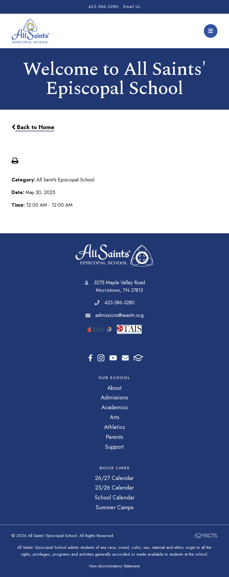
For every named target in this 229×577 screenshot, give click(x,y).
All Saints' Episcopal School (114, 256)
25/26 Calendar (114, 488)
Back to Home (33, 127)
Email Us (132, 7)
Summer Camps (114, 507)
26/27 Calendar (114, 478)
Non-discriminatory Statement (114, 566)
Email (125, 357)
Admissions (114, 397)
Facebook (90, 357)
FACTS (138, 357)
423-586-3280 (103, 7)
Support (114, 447)
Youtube (113, 357)
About (114, 388)
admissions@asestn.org (119, 315)
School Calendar (114, 497)
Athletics (114, 427)
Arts (114, 417)
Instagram (101, 357)
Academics (114, 407)
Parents (114, 437)
